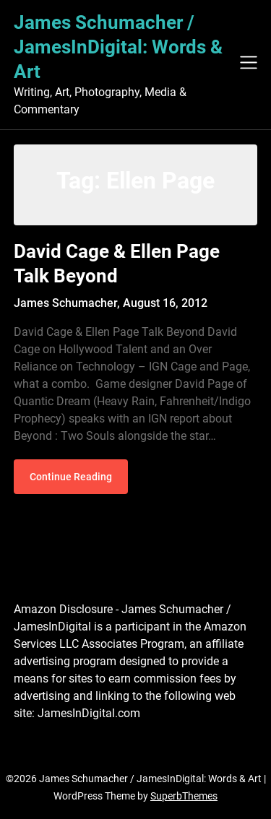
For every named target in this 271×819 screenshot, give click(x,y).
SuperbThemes (184, 796)
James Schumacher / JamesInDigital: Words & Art (118, 47)
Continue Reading (71, 476)
